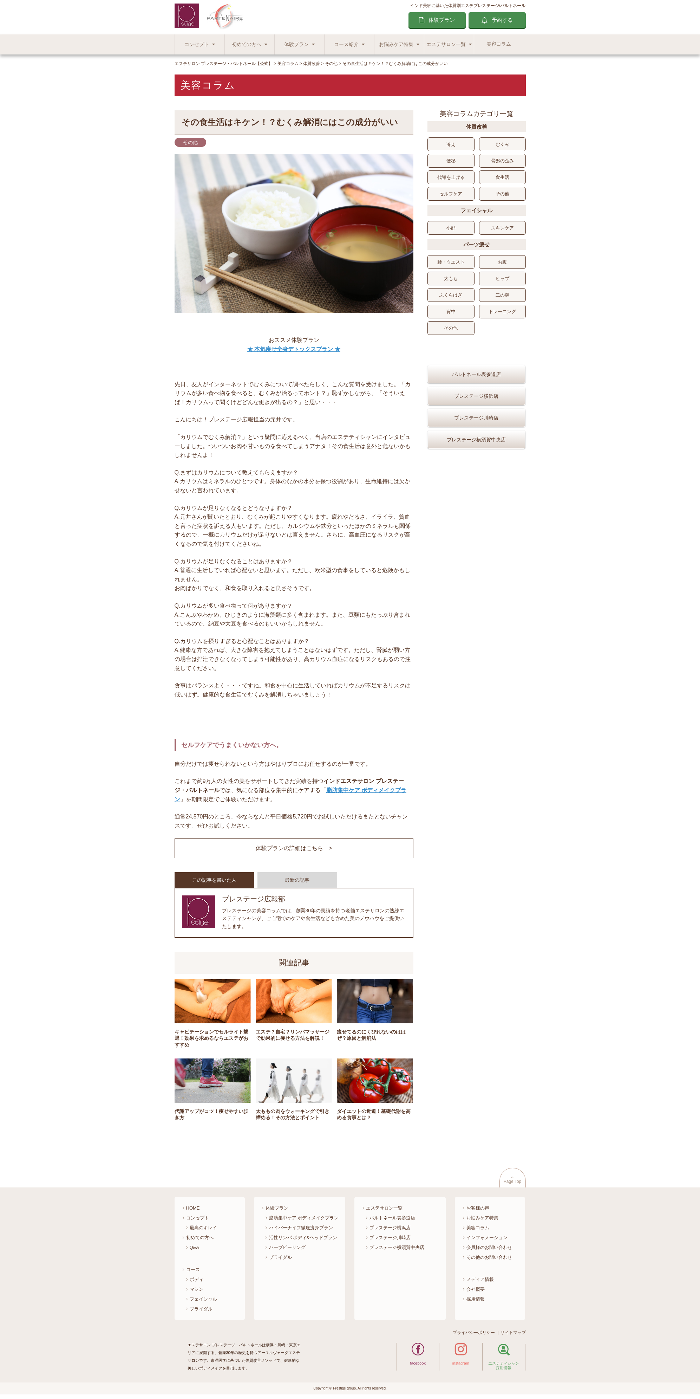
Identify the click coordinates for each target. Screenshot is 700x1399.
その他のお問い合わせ (489, 1257)
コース (193, 1269)
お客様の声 (477, 1208)
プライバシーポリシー (474, 1332)
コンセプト (196, 44)
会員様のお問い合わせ (489, 1247)
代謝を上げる (451, 177)
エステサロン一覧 (446, 44)
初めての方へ (246, 44)
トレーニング (502, 311)
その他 (502, 193)
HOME (193, 1208)
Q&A (194, 1247)
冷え (451, 144)
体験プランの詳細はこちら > (294, 848)
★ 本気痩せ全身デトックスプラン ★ (293, 349)
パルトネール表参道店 (476, 394)
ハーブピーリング (287, 1247)
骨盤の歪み (502, 160)
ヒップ (502, 278)
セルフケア (450, 193)
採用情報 (475, 1299)
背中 (451, 311)
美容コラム (498, 44)
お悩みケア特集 (396, 44)
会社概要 (475, 1289)
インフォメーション (487, 1237)
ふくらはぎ (450, 295)
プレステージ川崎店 (476, 438)
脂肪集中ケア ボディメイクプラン (304, 1217)
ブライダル (201, 1308)
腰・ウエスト (451, 262)
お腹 (502, 262)
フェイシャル (203, 1299)
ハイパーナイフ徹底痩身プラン (301, 1227)
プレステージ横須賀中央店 (476, 460)
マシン (196, 1289)
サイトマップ (513, 1332)
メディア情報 (480, 1279)
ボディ (196, 1279)
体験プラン (441, 20)
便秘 (451, 160)
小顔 (451, 228)
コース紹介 (346, 44)
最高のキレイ (203, 1227)
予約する (502, 20)
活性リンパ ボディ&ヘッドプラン (303, 1237)
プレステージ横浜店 (476, 416)
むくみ (502, 144)
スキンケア (502, 228)
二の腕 (502, 295)
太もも (451, 278)
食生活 (502, 177)
